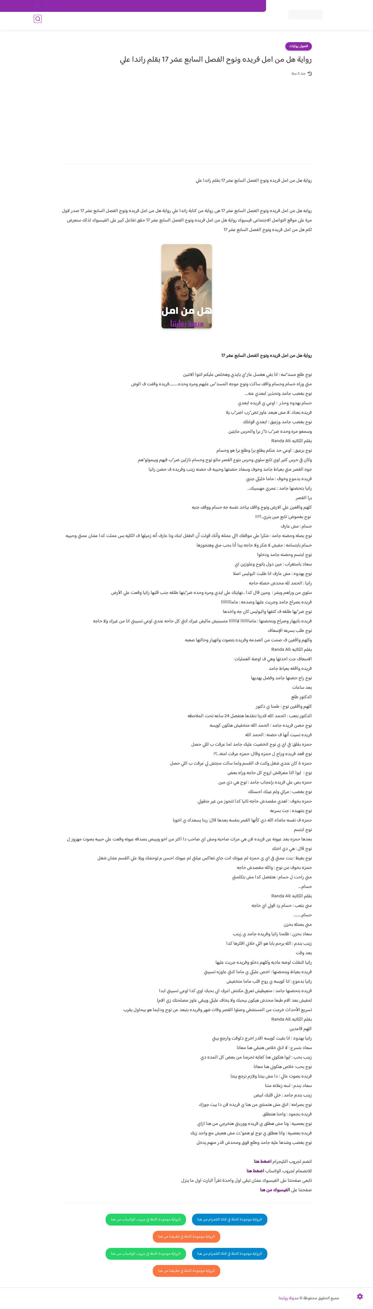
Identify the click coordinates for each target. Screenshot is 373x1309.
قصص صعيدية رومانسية (115, 21)
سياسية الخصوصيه (154, 6)
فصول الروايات (248, 21)
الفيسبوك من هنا (275, 1190)
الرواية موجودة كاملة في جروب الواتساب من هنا (146, 1219)
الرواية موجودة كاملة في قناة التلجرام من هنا (229, 1219)
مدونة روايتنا (289, 1298)
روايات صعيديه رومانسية (160, 21)
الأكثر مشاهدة (196, 21)
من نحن (210, 6)
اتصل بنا (254, 6)
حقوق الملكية (232, 6)
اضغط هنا (263, 1162)
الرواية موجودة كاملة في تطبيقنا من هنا (186, 1236)
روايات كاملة (222, 21)
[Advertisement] (186, 116)
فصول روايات (298, 46)
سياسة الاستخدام (186, 6)
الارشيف (129, 6)
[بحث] (38, 21)
